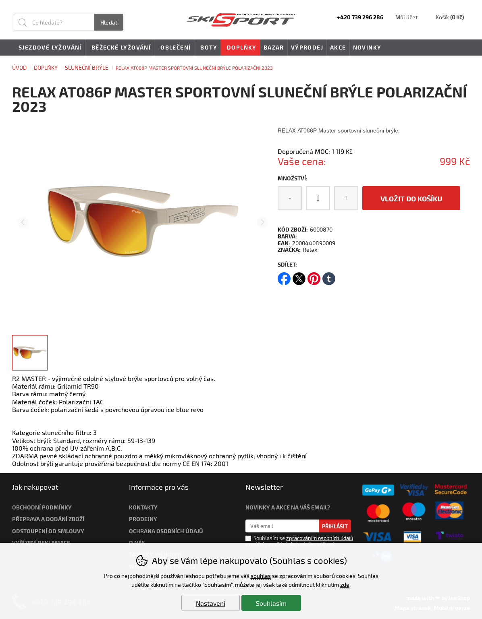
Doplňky (46, 67)
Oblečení (174, 48)
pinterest (313, 276)
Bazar (274, 47)
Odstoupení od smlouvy (48, 531)
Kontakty (143, 507)
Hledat (108, 22)
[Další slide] (262, 222)
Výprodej (307, 47)
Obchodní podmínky (42, 507)
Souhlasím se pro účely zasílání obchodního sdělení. (299, 540)
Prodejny (143, 518)
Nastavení (210, 603)
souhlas (261, 575)
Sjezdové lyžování (49, 48)
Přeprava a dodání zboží (48, 518)
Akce (338, 47)
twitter (299, 276)
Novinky (367, 47)
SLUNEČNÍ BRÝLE (86, 67)
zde (344, 584)
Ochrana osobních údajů (166, 531)
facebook (284, 276)
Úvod (19, 67)
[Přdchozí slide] (22, 222)
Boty (207, 48)
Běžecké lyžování (120, 48)
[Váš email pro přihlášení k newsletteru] (282, 526)
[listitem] (30, 353)
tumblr (328, 276)
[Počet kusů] (318, 198)
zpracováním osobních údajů (319, 538)
